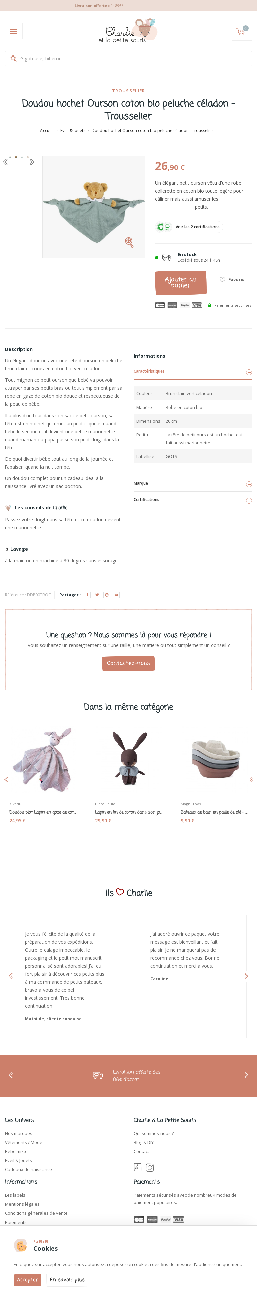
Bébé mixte (16, 1151)
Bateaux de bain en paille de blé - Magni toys (214, 813)
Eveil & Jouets (18, 1160)
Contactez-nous (128, 664)
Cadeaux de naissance (28, 1169)
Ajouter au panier (181, 282)
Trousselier (128, 91)
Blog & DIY (144, 1142)
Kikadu (15, 803)
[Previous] (5, 162)
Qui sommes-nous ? (154, 1133)
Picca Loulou (106, 803)
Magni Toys (191, 803)
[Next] (32, 162)
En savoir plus (67, 1280)
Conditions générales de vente (36, 1213)
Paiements (16, 1222)
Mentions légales (22, 1204)
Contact (141, 1151)
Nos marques (18, 1133)
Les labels (15, 1195)
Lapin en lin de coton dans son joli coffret (128, 813)
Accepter (27, 1280)
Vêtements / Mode (23, 1142)
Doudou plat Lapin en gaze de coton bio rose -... (42, 813)
